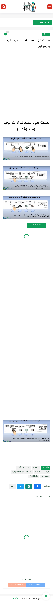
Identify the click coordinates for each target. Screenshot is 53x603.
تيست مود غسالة (42, 472)
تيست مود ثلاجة (23, 468)
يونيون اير (45, 476)
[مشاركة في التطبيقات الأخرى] (12, 486)
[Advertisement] (26, 89)
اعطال (45, 34)
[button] (37, 486)
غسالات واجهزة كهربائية (21, 472)
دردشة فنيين (16, 599)
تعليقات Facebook (35, 585)
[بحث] (3, 6)
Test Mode (34, 476)
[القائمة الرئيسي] (49, 6)
